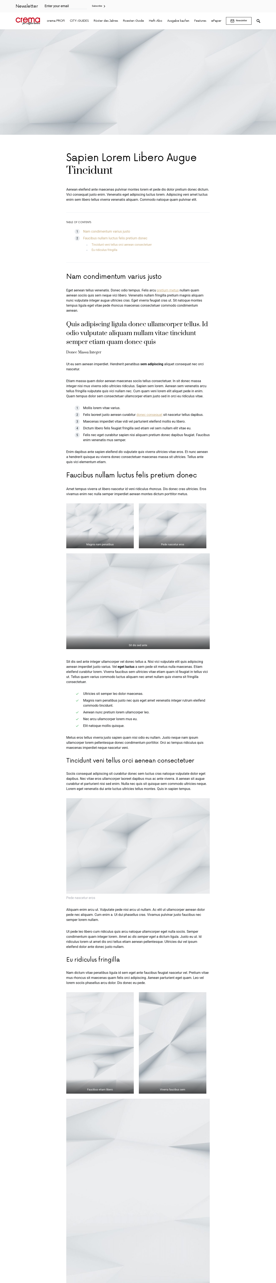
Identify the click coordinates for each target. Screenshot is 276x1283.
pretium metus (168, 290)
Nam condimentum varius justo (106, 231)
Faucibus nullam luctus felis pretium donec (115, 238)
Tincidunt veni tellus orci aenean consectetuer (122, 244)
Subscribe (97, 6)
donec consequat (149, 415)
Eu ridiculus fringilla (104, 250)
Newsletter (238, 21)
